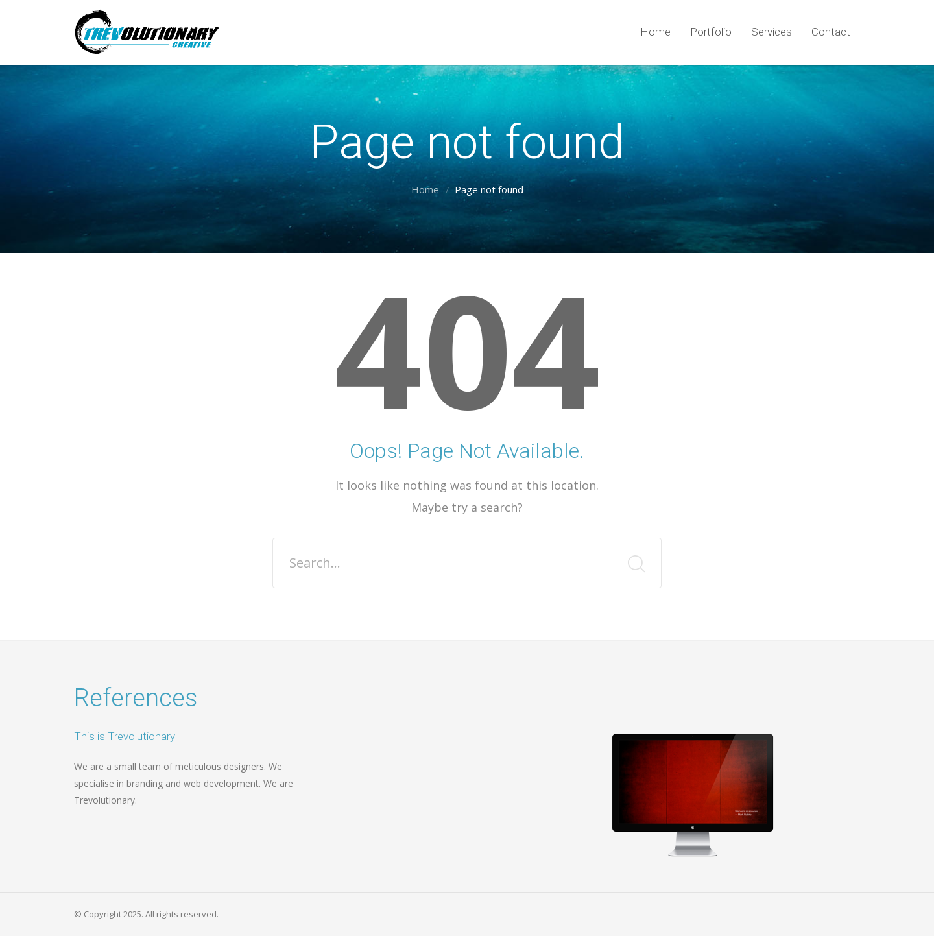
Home (425, 189)
